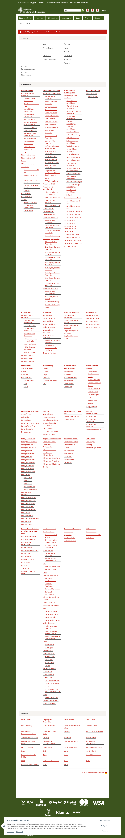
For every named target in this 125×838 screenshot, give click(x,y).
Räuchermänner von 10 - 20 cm (30, 176)
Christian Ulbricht (94, 380)
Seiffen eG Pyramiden (52, 589)
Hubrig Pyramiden (27, 466)
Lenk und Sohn (48, 650)
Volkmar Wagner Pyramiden (50, 152)
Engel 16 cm (28, 483)
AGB (44, 44)
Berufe (23, 161)
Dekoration (68, 387)
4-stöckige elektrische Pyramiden (52, 274)
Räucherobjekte (26, 196)
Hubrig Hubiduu (26, 457)
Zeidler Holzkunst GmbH (29, 737)
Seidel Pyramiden (51, 113)
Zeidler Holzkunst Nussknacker (29, 348)
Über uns (67, 44)
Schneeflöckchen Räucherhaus (91, 420)
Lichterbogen (68, 532)
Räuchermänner (69, 445)
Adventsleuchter (69, 369)
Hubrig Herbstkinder (28, 454)
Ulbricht (45, 369)
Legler (26, 152)
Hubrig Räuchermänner (29, 442)
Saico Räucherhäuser (52, 614)
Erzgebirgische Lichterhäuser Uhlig (49, 742)
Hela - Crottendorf (27, 747)
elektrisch (24, 375)
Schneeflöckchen (91, 416)
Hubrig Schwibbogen (28, 471)
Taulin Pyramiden (51, 110)
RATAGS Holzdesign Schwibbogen (73, 186)
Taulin (26, 387)
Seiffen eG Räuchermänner (50, 580)
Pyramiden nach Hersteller (52, 93)
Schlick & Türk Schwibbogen (71, 191)
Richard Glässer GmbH (93, 755)
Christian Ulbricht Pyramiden (51, 137)
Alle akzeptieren (105, 821)
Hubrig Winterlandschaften (30, 518)
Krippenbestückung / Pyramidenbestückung (52, 690)
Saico (25, 383)
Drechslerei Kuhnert (49, 570)
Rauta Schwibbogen (73, 157)
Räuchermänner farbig (28, 158)
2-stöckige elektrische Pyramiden (52, 248)
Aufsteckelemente (70, 246)
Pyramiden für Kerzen (52, 197)
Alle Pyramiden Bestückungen (50, 292)
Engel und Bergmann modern (71, 337)
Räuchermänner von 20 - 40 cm (30, 181)
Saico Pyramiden (50, 119)
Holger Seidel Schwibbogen (71, 117)
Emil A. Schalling (91, 93)
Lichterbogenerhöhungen (72, 240)
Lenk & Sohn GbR (91, 751)
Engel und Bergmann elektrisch (71, 332)
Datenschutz (47, 55)
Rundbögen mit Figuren (72, 234)
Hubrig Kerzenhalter (28, 503)
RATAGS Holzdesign (51, 181)
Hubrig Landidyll (26, 451)
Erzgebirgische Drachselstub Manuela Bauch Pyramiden (52, 173)
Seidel (45, 642)
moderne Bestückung (52, 305)
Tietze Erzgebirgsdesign (50, 700)
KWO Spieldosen (48, 321)
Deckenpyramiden (49, 214)
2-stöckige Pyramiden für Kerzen (52, 253)
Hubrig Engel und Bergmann (27, 493)
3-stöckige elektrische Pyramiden (52, 258)
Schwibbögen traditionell (72, 214)
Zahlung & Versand (49, 59)
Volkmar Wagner (93, 395)
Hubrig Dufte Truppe (28, 445)
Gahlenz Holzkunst (94, 383)
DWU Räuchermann (30, 119)
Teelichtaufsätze (48, 428)
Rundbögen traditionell (72, 237)
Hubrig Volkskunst (49, 602)
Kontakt (66, 48)
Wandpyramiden (48, 211)
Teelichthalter (68, 381)
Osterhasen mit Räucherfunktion (93, 373)
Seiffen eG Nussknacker (49, 585)
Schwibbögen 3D (69, 223)
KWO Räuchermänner (52, 567)
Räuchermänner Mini (71, 442)
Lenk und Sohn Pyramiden (50, 142)
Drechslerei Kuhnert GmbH (49, 733)
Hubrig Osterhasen (27, 506)
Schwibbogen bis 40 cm (73, 202)
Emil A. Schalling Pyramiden (50, 166)
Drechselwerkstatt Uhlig (51, 605)
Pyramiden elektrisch (50, 184)
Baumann (67, 737)
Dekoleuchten (68, 383)
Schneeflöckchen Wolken (94, 430)
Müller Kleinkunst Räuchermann (29, 115)
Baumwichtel (25, 553)
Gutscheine (68, 55)
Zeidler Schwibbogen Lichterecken (74, 112)
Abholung (67, 59)
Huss (23, 751)
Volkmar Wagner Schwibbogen (72, 142)
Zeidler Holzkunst (49, 654)
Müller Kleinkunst (94, 389)
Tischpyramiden (48, 208)
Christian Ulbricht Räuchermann (29, 100)
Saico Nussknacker (30, 352)
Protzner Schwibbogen (74, 182)
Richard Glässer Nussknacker (29, 330)
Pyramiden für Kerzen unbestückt (52, 232)
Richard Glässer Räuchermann (29, 110)
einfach (23, 372)
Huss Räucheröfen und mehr (31, 105)
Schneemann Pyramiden (51, 461)
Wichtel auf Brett (27, 547)
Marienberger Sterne (92, 318)
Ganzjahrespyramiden (52, 680)
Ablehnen (105, 831)
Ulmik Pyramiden (51, 156)
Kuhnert (45, 372)
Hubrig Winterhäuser (28, 462)
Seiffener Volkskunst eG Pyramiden (52, 147)
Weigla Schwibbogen (73, 173)
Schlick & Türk (90, 720)
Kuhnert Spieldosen (49, 324)
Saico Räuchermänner (52, 620)
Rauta (45, 694)
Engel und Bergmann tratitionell (71, 327)
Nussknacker (68, 454)
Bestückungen (92, 96)
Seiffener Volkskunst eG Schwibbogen (73, 169)
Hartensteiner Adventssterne (90, 742)
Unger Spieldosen (49, 318)
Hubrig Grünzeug (27, 515)
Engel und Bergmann (52, 683)
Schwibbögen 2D (69, 220)
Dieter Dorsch (26, 720)
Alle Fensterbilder (27, 369)
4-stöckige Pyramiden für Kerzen (52, 269)
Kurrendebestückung (52, 302)
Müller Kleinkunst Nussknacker (29, 335)
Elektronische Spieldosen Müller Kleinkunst (51, 348)
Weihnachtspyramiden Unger (28, 572)
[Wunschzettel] (92, 10)
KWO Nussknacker (30, 325)
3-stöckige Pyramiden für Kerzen (52, 264)
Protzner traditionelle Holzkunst (28, 756)
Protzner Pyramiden (52, 116)
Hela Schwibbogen (73, 138)
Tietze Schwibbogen (73, 160)
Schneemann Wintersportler (48, 446)
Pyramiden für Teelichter (50, 201)
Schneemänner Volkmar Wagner (51, 598)
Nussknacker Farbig (27, 361)
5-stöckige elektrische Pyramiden (52, 279)
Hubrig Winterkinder (28, 460)
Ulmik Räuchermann (30, 139)
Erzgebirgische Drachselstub (47, 721)
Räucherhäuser (26, 193)
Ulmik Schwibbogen (73, 154)
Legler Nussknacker (30, 344)
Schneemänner (69, 451)
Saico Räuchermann (30, 130)
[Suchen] (73, 10)
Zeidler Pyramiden (51, 122)
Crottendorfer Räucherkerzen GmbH (28, 733)
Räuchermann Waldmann (29, 550)
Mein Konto (68, 52)
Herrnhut (67, 732)
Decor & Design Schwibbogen (72, 164)
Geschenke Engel (29, 486)
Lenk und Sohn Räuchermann (29, 143)
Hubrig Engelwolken (30, 489)
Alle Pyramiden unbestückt (50, 221)
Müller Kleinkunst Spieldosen (48, 336)
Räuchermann (49, 656)
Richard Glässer (29, 381)
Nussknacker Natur (27, 358)
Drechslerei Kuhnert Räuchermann (30, 134)
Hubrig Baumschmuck (28, 500)
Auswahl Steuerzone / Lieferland (94, 773)
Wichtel (66, 448)
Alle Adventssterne (92, 315)
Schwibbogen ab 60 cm (74, 211)
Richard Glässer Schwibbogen (72, 102)
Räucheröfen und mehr (72, 416)
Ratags (45, 755)
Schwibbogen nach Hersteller (70, 97)
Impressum (46, 52)
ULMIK (88, 761)
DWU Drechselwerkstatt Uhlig (72, 727)
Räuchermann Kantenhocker (26, 543)
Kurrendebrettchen (70, 378)
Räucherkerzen (48, 414)
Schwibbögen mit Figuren (72, 217)
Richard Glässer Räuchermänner (50, 560)
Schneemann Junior (49, 450)
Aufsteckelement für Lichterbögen (49, 424)
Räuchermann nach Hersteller (27, 94)
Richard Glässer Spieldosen (48, 331)
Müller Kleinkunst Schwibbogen (72, 107)
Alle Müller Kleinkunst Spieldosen (52, 341)
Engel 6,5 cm (28, 477)
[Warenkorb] (101, 10)
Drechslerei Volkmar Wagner (28, 742)
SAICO (23, 761)
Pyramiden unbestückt (50, 217)
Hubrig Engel (25, 474)
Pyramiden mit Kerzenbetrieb (48, 188)
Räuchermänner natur (28, 155)
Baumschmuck (69, 460)
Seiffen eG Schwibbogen (49, 593)
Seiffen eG (46, 378)
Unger (45, 375)
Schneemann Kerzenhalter (51, 458)
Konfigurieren (105, 826)
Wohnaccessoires (70, 541)
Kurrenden (67, 375)
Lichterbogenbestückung (51, 431)
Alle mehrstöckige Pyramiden (51, 243)
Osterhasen (89, 369)
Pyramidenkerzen (49, 417)
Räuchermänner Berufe (29, 536)
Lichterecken (68, 231)
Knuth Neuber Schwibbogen (71, 177)
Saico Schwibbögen (51, 611)
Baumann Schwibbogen (71, 128)
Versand (30, 835)
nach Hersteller (26, 378)
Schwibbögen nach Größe (72, 198)
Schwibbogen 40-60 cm (73, 207)
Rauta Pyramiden (51, 159)
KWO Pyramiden (50, 125)
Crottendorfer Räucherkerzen (29, 206)
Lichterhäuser (91, 529)
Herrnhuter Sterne (92, 321)
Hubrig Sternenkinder (28, 497)
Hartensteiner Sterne (93, 324)
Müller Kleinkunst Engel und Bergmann (53, 637)
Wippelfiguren (26, 414)
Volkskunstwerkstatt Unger (30, 764)
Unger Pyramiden (51, 107)
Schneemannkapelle (49, 442)
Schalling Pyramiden (52, 162)
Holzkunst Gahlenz (70, 747)
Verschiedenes (28, 211)
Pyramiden (67, 457)
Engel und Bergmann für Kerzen (72, 321)
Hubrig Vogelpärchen (28, 509)
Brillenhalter (25, 417)
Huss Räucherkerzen (30, 202)
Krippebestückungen (50, 434)
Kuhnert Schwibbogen (74, 135)
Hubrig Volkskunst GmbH (94, 732)
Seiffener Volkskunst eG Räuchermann (30, 123)
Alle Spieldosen (48, 315)
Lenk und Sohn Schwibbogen (72, 150)
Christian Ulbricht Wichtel (51, 536)
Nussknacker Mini (27, 355)
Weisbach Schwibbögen (71, 123)
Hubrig (90, 377)
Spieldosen (25, 568)
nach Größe (25, 167)
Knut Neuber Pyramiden (49, 132)
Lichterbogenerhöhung (50, 420)
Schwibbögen (90, 442)
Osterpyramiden (91, 407)
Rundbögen (89, 445)
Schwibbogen (49, 645)
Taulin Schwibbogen (73, 146)
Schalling (46, 737)
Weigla (45, 764)
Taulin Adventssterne (93, 327)
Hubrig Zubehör (26, 524)
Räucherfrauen (26, 556)
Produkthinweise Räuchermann (27, 74)
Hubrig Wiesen (26, 521)
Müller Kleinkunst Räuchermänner (51, 632)
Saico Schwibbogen (73, 132)
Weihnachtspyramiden (93, 448)
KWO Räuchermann (30, 127)
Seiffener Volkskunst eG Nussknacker (30, 340)
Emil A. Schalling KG (28, 726)
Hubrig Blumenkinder (28, 448)
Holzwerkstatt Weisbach (94, 747)
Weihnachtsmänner (27, 164)
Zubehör (26, 191)
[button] (87, 10)
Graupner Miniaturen (50, 353)
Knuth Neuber (92, 401)
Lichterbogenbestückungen (73, 243)
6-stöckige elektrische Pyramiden (52, 284)
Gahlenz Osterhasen (49, 668)
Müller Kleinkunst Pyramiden (51, 103)
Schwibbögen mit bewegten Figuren (70, 227)
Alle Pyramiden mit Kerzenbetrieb (51, 193)
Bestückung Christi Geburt (51, 298)
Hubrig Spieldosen (27, 468)
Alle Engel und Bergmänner (69, 316)
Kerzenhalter (68, 372)
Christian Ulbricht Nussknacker (29, 321)
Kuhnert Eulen (26, 420)
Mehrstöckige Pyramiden (51, 239)
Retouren (67, 63)
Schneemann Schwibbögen (52, 464)
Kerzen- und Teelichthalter (30, 423)
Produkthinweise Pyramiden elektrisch (28, 68)
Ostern (47, 665)
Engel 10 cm (28, 480)
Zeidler (90, 404)
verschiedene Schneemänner (48, 454)
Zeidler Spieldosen (49, 327)
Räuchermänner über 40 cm (31, 186)
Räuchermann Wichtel (28, 539)
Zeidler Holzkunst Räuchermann (29, 148)
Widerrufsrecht (48, 48)
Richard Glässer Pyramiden (50, 97)
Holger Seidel (47, 747)
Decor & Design (91, 737)
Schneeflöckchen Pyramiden (91, 425)
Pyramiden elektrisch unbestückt (52, 227)
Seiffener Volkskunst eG (51, 576)
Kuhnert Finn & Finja (28, 426)
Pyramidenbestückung (52, 205)
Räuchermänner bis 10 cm (31, 171)
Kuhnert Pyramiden (51, 128)
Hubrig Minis (25, 512)
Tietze (66, 764)
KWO (44, 383)
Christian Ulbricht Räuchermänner (51, 541)
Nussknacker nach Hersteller (27, 316)
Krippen (47, 686)
